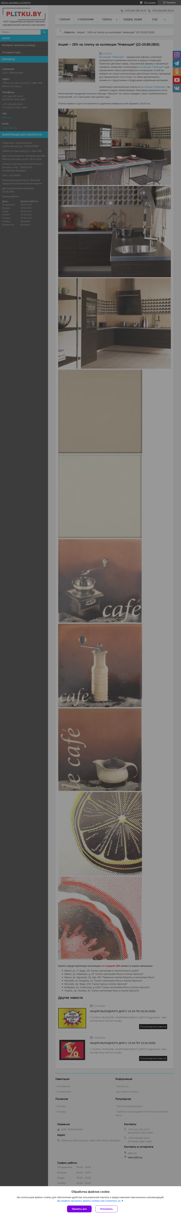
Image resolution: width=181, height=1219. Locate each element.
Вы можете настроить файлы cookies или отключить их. (89, 1200)
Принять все (79, 1209)
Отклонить (106, 1209)
